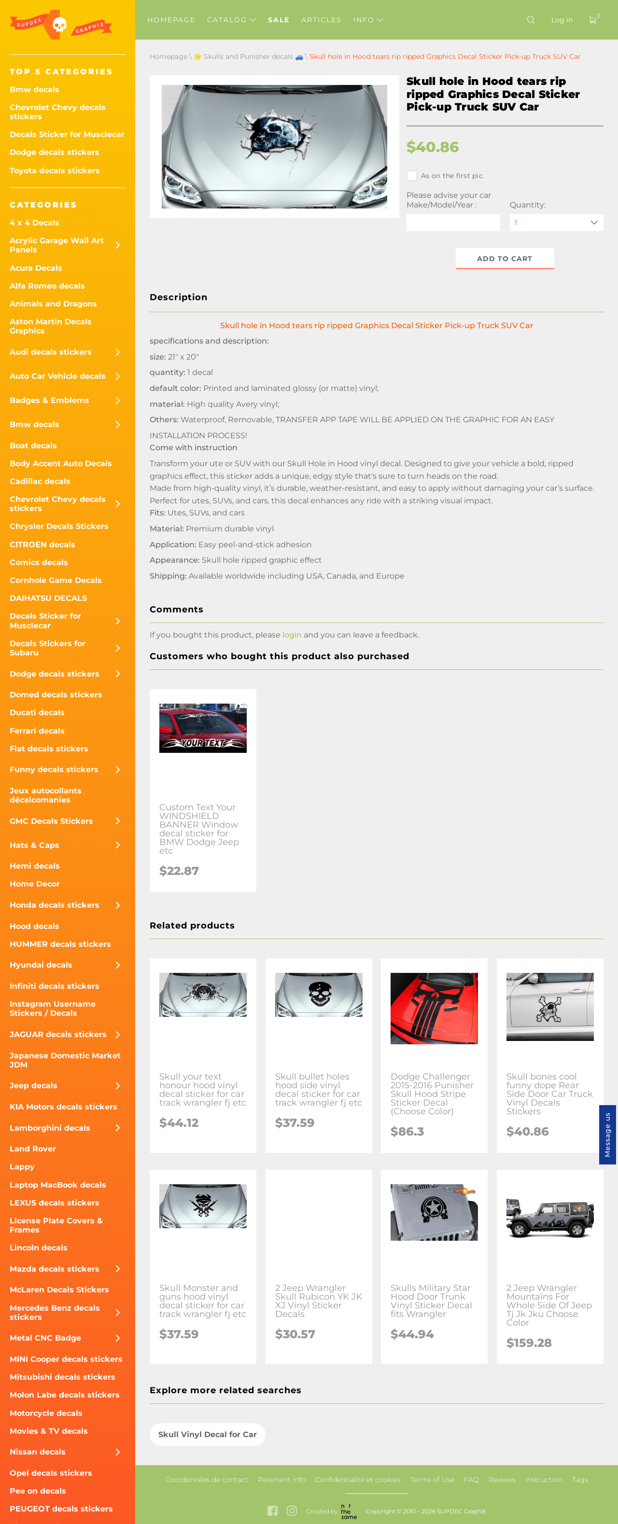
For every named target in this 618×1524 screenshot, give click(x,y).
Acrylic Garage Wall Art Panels (57, 245)
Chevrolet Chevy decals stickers (58, 112)
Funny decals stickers (54, 769)
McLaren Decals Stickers (59, 1289)
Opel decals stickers (51, 1473)
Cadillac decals (40, 481)
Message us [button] (607, 1134)
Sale (279, 19)
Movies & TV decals (49, 1431)
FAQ (471, 1479)
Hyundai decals (41, 965)
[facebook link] (272, 1512)
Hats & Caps (34, 845)
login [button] (292, 634)
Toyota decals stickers (55, 170)
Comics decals (39, 562)
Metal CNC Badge (45, 1338)
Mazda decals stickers (54, 1269)
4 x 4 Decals (34, 222)
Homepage (171, 19)
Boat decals (33, 445)
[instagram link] (292, 1512)
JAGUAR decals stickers (58, 1034)
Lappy (22, 1166)
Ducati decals (37, 712)
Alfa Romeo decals (47, 286)
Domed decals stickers (56, 694)
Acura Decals (36, 268)
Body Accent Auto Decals (61, 463)
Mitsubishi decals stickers (62, 1377)
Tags (580, 1479)
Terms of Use (432, 1479)
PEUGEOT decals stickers (61, 1508)
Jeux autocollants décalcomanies (46, 795)
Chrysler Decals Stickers (59, 526)
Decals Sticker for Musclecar (67, 134)
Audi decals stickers (51, 352)
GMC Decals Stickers (51, 821)
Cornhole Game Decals (56, 580)
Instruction (543, 1479)
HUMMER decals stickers (60, 944)
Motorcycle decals (46, 1413)
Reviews (502, 1479)
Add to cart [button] (505, 258)
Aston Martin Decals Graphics (51, 326)
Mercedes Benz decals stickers (55, 1312)
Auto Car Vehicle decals (58, 376)
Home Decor (35, 883)
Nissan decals (38, 1451)
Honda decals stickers (54, 905)
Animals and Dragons (53, 303)
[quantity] (557, 222)
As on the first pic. (445, 175)
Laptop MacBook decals (58, 1185)
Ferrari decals (37, 730)
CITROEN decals (42, 544)
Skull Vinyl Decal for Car (207, 1434)
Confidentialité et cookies (358, 1479)
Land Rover (33, 1148)
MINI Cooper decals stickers (66, 1359)
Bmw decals (34, 89)
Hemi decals (35, 866)
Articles (321, 19)
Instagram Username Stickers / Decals (53, 1008)
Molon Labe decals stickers (65, 1394)
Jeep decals (33, 1085)
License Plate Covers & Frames (56, 1225)
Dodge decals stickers (54, 152)
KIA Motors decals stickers (63, 1106)
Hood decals (34, 926)
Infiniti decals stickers (54, 986)
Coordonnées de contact (206, 1479)
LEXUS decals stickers (54, 1202)
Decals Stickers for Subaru (47, 648)
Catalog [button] (231, 19)
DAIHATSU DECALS (48, 598)
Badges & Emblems (49, 400)
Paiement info (282, 1479)
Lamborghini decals (50, 1128)
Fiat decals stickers (49, 748)
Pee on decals (38, 1491)
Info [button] (368, 19)
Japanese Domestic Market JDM (65, 1060)
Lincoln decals (39, 1247)
